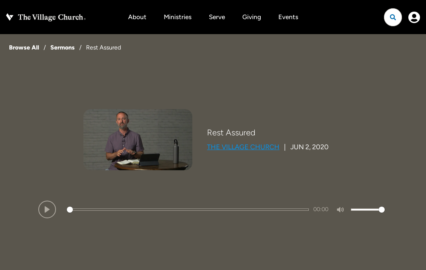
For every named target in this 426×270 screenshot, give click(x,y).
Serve (217, 17)
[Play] (47, 209)
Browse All (24, 47)
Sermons (62, 47)
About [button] (137, 17)
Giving (251, 17)
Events (288, 17)
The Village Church (243, 147)
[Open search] (393, 17)
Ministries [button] (178, 17)
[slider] (188, 210)
